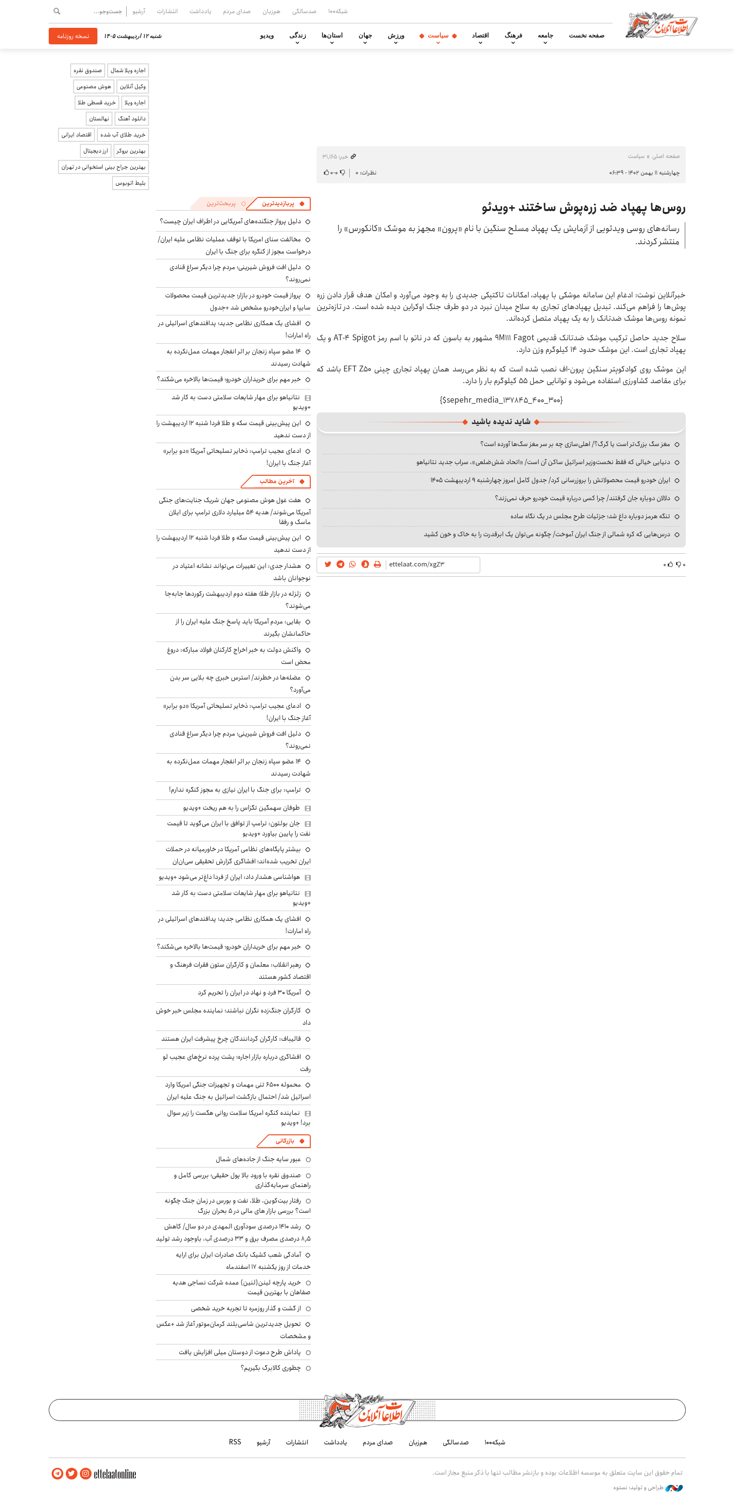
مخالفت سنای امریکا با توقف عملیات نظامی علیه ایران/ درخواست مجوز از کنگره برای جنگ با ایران (234, 245)
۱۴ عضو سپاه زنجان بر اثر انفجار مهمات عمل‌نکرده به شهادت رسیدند (239, 357)
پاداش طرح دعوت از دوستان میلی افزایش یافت (240, 1352)
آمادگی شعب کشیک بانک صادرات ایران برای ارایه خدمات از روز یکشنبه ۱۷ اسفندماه (243, 1260)
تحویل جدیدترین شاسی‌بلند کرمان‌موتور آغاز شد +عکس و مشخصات (233, 1330)
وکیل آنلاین (133, 86)
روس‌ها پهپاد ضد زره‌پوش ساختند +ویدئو (584, 207)
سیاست (438, 35)
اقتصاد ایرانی (76, 134)
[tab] (283, 204)
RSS (235, 1442)
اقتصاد (480, 35)
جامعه (545, 35)
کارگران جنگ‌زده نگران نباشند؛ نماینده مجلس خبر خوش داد (233, 1016)
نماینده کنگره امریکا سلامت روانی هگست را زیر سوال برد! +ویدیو (239, 1118)
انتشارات (167, 11)
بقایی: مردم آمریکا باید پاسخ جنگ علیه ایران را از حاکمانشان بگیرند (243, 627)
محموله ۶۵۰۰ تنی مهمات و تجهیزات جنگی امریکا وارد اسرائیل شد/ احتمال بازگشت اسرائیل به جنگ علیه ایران (238, 1090)
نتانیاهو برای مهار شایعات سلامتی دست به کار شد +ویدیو (241, 402)
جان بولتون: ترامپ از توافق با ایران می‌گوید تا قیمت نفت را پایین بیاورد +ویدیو (239, 828)
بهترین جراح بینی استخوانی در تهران (103, 167)
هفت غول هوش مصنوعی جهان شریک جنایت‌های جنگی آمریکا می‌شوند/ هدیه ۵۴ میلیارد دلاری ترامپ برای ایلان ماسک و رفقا (235, 511)
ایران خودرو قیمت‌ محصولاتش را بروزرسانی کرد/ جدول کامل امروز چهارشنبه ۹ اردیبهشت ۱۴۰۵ (550, 480)
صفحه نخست (586, 35)
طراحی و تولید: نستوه (648, 1487)
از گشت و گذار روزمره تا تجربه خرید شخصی (246, 1308)
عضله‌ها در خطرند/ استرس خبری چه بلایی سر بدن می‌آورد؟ (240, 683)
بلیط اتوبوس (130, 183)
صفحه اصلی (666, 156)
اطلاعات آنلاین (661, 24)
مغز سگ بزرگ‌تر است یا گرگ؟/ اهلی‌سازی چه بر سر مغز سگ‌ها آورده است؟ (575, 444)
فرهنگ (513, 35)
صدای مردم (237, 11)
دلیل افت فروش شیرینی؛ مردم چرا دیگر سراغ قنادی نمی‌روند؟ (240, 739)
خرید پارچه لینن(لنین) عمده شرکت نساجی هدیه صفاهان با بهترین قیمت (241, 1287)
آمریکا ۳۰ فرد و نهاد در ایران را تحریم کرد (249, 992)
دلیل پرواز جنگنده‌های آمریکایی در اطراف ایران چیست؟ (230, 221)
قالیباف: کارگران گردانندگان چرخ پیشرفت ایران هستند (231, 1038)
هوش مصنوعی (93, 86)
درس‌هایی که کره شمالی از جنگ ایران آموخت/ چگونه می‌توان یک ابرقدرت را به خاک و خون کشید (547, 534)
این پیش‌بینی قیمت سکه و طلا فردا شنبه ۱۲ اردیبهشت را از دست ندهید (233, 429)
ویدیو (267, 35)
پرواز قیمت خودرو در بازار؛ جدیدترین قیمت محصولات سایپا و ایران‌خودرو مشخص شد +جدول (238, 301)
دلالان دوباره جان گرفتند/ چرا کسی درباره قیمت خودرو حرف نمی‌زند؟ (582, 498)
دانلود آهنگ (132, 118)
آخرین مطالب (277, 481)
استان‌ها (332, 35)
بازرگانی (285, 1141)
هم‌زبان (272, 11)
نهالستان (99, 118)
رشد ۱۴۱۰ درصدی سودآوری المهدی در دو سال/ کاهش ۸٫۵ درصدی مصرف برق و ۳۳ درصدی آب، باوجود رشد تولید (233, 1232)
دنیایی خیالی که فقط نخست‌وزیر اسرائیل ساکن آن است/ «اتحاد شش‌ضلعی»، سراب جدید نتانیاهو (543, 462)
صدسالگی (304, 11)
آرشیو (138, 11)
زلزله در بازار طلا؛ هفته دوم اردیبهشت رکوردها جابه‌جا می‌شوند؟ (238, 599)
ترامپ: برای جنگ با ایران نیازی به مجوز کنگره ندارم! (235, 789)
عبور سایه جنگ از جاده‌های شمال (258, 1159)
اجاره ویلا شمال (128, 70)
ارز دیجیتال (95, 151)
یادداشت (200, 11)
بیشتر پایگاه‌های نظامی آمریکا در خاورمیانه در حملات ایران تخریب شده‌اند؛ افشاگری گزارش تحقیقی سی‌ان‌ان (238, 855)
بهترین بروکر (131, 151)
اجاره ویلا (135, 102)
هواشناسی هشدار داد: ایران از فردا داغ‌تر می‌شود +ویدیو (229, 877)
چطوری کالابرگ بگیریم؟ (271, 1367)
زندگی (297, 35)
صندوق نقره (88, 70)
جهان (365, 35)
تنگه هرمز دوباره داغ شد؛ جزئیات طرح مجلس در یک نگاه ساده (590, 516)
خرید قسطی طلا (97, 102)
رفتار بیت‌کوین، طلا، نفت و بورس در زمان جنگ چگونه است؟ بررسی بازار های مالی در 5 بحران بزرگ (238, 1205)
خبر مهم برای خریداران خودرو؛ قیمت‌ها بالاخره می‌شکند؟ (229, 379)
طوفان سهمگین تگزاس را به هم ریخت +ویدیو (241, 807)
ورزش (396, 35)
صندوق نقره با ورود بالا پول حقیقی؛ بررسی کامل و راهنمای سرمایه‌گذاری (242, 1180)
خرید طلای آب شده (123, 134)
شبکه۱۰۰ (338, 11)
